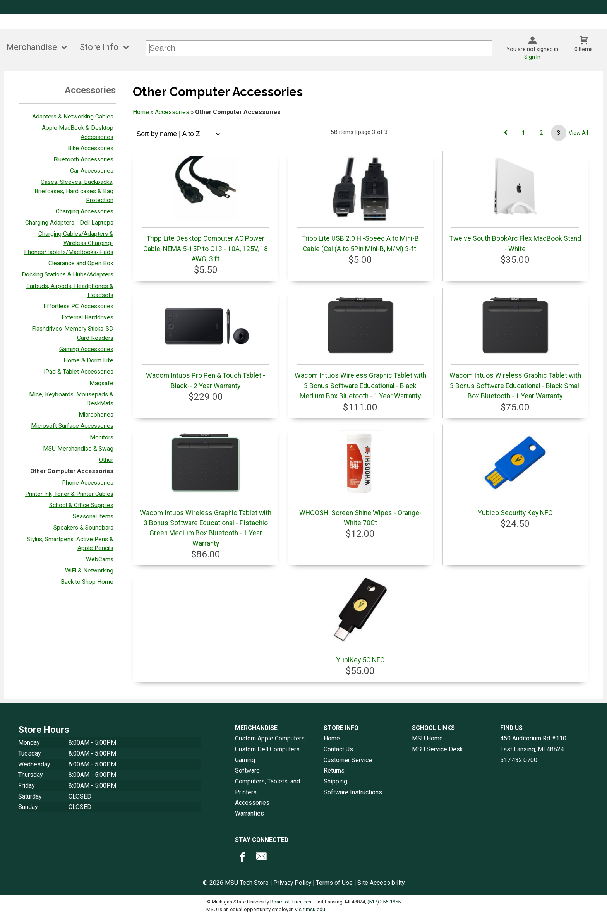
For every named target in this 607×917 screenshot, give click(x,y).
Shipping (335, 781)
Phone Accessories (87, 482)
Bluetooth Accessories (83, 159)
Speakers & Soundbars (83, 527)
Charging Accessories (84, 211)
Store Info (99, 47)
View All (578, 133)
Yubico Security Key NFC (515, 473)
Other (106, 459)
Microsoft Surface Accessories (72, 425)
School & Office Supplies (81, 505)
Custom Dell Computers (267, 749)
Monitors (101, 437)
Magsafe (101, 383)
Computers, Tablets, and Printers (267, 787)
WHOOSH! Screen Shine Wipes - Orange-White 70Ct (360, 478)
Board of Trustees (290, 902)
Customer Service (348, 760)
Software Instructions (353, 792)
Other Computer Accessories (71, 471)
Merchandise (31, 47)
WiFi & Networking (89, 570)
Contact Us (338, 749)
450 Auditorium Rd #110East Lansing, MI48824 (533, 744)
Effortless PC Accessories (78, 306)
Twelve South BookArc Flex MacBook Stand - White (515, 204)
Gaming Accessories (86, 349)
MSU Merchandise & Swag (78, 448)
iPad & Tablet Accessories (78, 371)
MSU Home (427, 738)
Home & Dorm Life (88, 360)
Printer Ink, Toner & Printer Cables (69, 493)
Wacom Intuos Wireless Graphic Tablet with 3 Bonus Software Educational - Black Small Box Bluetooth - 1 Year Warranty (515, 346)
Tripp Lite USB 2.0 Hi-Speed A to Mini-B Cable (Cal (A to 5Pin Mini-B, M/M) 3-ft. (360, 204)
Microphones (96, 414)
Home (141, 112)
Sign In (532, 57)
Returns (334, 770)
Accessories (172, 112)
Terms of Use (334, 882)
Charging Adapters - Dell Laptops (69, 222)
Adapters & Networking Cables (72, 116)
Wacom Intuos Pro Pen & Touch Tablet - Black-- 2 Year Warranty (205, 341)
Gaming (245, 760)
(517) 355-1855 (384, 902)
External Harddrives (87, 317)
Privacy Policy (292, 882)
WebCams (99, 559)
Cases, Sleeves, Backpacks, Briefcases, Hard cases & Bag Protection (73, 190)
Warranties (249, 813)
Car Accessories (91, 170)
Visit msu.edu (310, 909)
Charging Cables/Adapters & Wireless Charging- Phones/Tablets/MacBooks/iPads (68, 242)
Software (247, 770)
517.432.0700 (518, 760)
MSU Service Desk (437, 749)
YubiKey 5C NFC (360, 620)
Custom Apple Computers (270, 738)
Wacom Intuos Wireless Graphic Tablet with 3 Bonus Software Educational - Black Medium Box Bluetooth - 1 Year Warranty (360, 346)
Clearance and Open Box (80, 263)
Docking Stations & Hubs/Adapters (67, 274)
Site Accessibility (381, 882)
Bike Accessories (90, 148)
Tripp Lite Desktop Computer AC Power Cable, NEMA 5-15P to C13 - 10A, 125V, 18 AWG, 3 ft (205, 209)
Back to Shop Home (87, 581)
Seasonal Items (93, 516)
